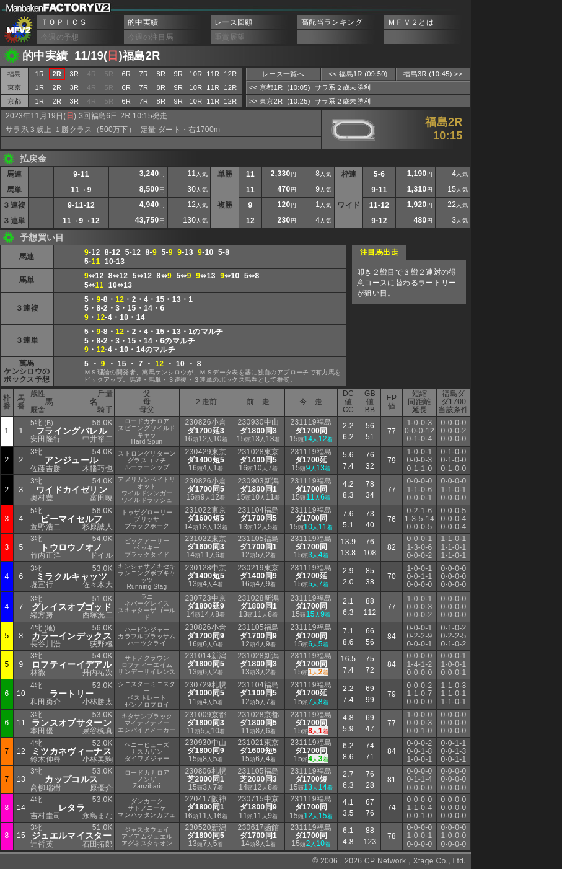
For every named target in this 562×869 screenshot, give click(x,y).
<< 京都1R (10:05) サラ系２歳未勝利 (310, 87)
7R (144, 73)
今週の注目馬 (150, 37)
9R (178, 73)
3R (74, 73)
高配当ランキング (331, 22)
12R (230, 73)
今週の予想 (60, 37)
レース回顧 (233, 22)
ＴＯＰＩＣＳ (64, 22)
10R (195, 73)
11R (212, 73)
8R (161, 73)
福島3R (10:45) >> (432, 73)
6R (126, 73)
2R (57, 87)
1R (40, 73)
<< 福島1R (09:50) (357, 73)
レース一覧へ (283, 73)
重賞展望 (229, 37)
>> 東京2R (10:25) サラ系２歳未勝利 (310, 101)
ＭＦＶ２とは (411, 22)
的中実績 (143, 22)
